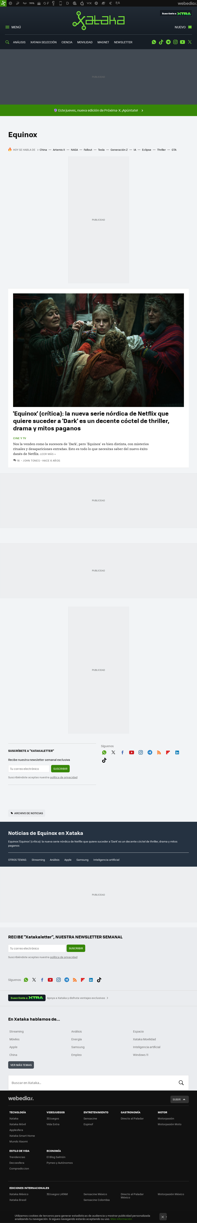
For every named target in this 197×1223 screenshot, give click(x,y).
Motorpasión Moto (169, 1124)
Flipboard (168, 751)
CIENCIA (67, 42)
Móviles (14, 1039)
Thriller (161, 150)
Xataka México (18, 1194)
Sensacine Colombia (97, 1200)
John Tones (31, 460)
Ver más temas (21, 1065)
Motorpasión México (171, 1194)
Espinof (88, 1124)
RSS (159, 751)
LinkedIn (177, 751)
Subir (177, 1099)
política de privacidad (63, 777)
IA (135, 150)
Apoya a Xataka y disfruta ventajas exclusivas (76, 998)
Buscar (181, 1082)
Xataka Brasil (17, 1200)
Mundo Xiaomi (18, 1141)
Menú (16, 27)
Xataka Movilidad (144, 1039)
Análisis (54, 860)
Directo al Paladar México (132, 1195)
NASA (74, 150)
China (43, 150)
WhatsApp (153, 42)
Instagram (175, 42)
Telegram (168, 42)
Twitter (189, 42)
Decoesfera (16, 1163)
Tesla (101, 150)
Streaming (38, 860)
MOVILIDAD (85, 42)
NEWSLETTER (123, 42)
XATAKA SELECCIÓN (43, 42)
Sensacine (90, 1118)
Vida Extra (53, 1124)
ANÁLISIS (19, 42)
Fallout (88, 150)
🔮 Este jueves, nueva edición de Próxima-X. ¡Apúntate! (96, 110)
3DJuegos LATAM (57, 1194)
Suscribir (60, 769)
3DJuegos (53, 1118)
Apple (68, 860)
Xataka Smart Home (22, 1136)
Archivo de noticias (28, 813)
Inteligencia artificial (106, 860)
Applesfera (16, 1130)
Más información (121, 1219)
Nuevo (180, 27)
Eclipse (146, 150)
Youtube (182, 42)
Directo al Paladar (132, 1118)
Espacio (138, 1031)
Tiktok (161, 42)
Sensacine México (95, 1194)
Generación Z (119, 150)
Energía (76, 1039)
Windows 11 (140, 1055)
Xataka (98, 20)
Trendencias (17, 1157)
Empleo (76, 1055)
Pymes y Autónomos (60, 1163)
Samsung (82, 860)
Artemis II (59, 150)
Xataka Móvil (17, 1124)
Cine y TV (19, 438)
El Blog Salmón (56, 1157)
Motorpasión (166, 1118)
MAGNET (103, 42)
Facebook (122, 751)
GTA (174, 150)
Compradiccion (19, 1168)
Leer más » (48, 454)
